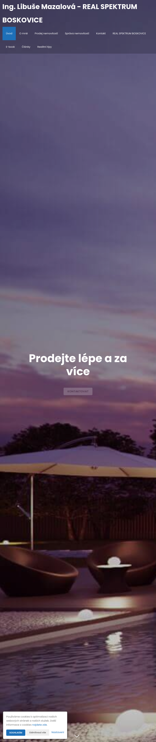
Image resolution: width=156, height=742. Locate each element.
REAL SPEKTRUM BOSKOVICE (129, 33)
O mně (23, 33)
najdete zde (39, 725)
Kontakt (101, 33)
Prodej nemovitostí (46, 33)
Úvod (9, 33)
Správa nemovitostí (77, 33)
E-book (10, 47)
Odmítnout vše (37, 732)
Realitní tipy (44, 47)
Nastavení (58, 732)
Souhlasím (15, 732)
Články (26, 47)
